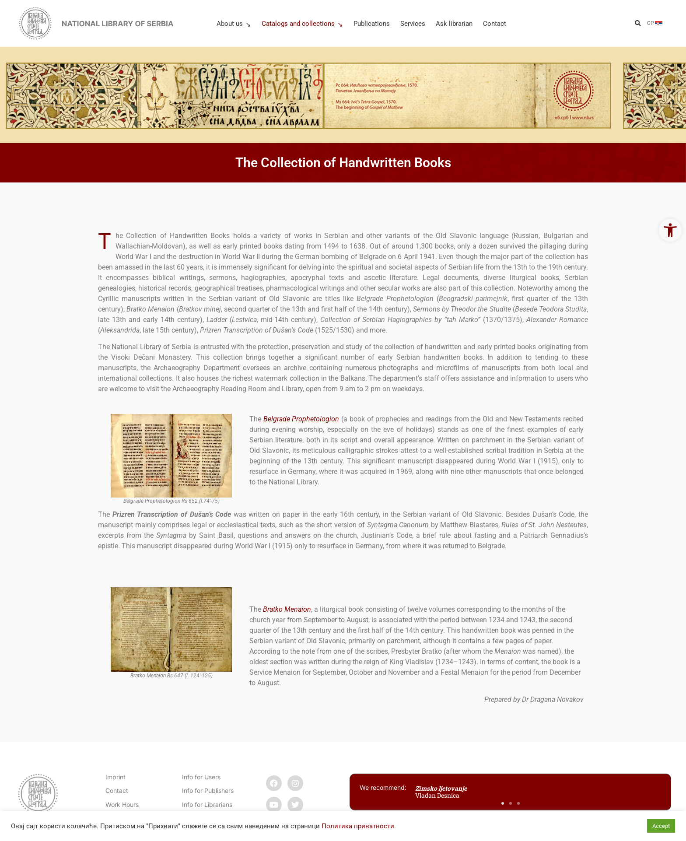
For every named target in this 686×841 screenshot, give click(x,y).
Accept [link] (661, 826)
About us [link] (234, 24)
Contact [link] (494, 24)
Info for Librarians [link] (207, 804)
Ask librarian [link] (454, 24)
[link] (670, 230)
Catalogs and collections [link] (302, 24)
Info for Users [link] (201, 777)
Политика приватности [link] (358, 826)
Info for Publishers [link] (208, 790)
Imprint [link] (115, 777)
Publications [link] (372, 24)
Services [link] (412, 24)
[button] (637, 23)
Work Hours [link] (122, 804)
